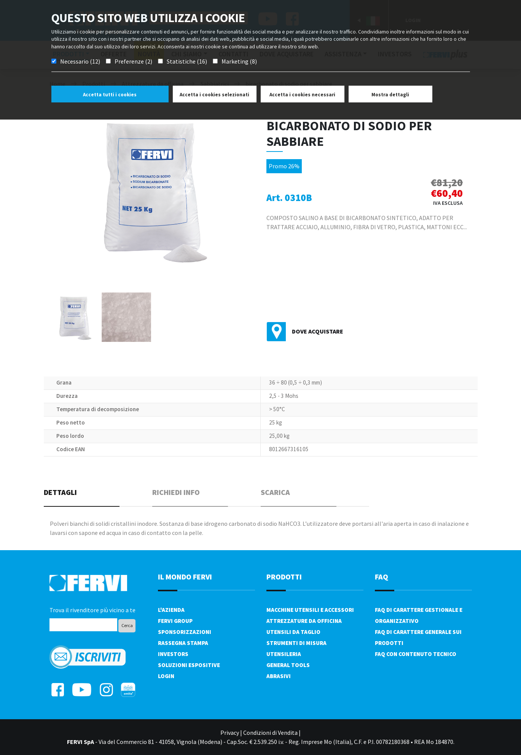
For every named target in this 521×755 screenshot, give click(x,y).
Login (166, 676)
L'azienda (171, 609)
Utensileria (283, 654)
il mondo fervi (185, 576)
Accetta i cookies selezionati (214, 94)
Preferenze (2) (133, 61)
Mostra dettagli (390, 94)
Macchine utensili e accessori (310, 609)
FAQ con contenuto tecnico (415, 654)
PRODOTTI (284, 576)
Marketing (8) (239, 61)
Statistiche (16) (187, 61)
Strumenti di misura (296, 642)
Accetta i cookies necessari (302, 94)
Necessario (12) (80, 61)
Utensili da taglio (293, 631)
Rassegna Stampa (183, 642)
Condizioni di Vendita (270, 732)
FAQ (381, 576)
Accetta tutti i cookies (110, 94)
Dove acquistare (317, 331)
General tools (288, 665)
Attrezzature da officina (304, 620)
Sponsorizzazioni (184, 631)
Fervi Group (175, 620)
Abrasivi (278, 676)
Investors (173, 654)
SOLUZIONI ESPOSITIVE (189, 665)
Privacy (229, 732)
